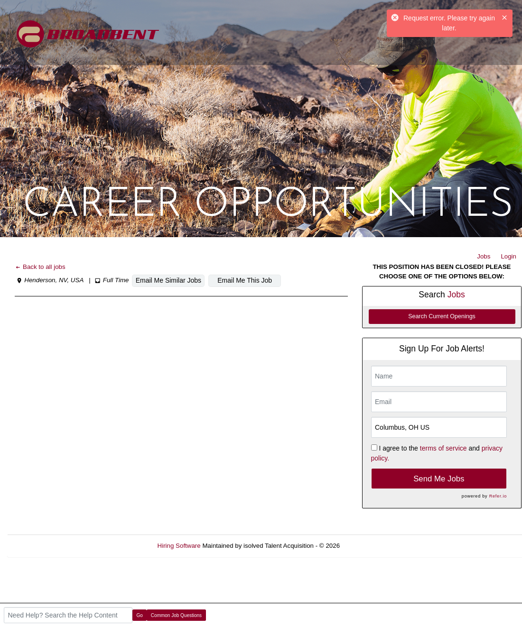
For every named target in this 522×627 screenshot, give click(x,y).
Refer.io (498, 496)
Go (140, 615)
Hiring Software (179, 545)
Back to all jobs (40, 266)
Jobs (483, 256)
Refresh (368, 545)
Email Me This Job (244, 280)
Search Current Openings (441, 316)
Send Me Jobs (438, 478)
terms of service (443, 448)
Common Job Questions (176, 615)
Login (508, 256)
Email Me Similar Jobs (168, 280)
